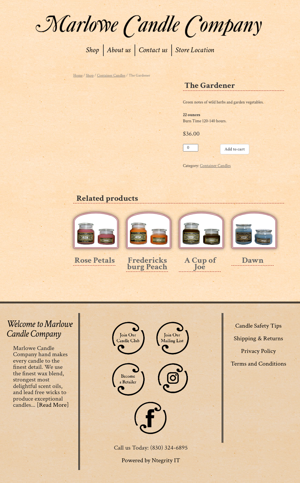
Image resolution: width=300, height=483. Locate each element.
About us (118, 50)
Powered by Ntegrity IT (151, 460)
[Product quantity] (190, 147)
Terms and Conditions (258, 363)
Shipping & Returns (258, 338)
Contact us (152, 50)
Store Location (194, 50)
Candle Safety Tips (258, 325)
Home (78, 75)
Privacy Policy (258, 351)
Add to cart (235, 149)
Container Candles (111, 75)
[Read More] (53, 405)
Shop (92, 50)
